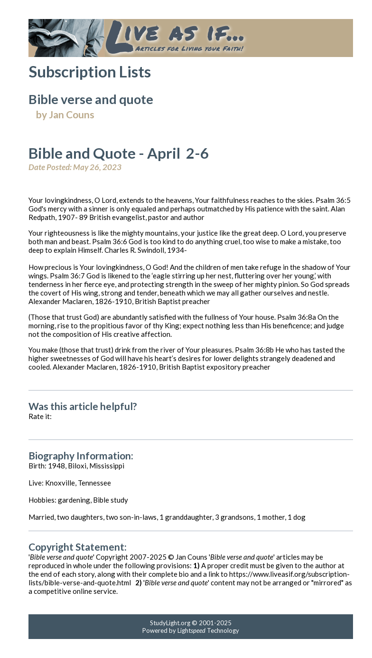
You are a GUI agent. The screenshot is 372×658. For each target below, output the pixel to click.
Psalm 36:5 (333, 200)
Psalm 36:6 (109, 241)
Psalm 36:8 (294, 317)
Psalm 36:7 (67, 275)
